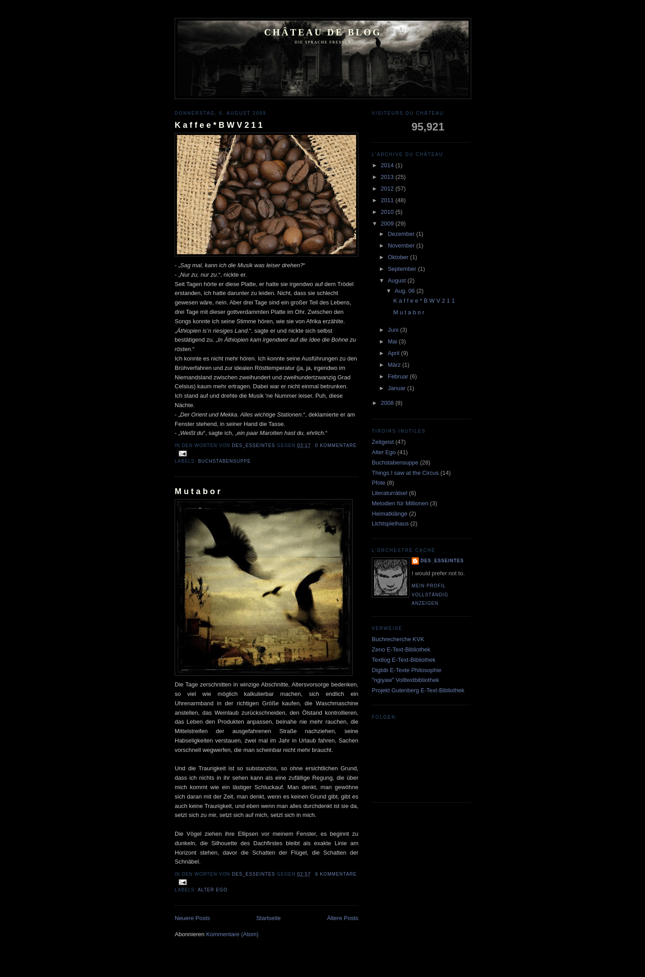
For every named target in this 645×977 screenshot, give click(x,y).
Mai (393, 341)
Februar (399, 376)
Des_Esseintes (254, 445)
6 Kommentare (336, 874)
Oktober (399, 257)
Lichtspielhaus (390, 523)
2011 (388, 200)
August (398, 280)
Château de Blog (323, 32)
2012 (388, 188)
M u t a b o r (197, 491)
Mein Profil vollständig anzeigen (430, 594)
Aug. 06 (405, 290)
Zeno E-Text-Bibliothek (401, 649)
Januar (397, 388)
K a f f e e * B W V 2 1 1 (218, 125)
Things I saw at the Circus (405, 472)
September (403, 268)
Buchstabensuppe (224, 461)
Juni (394, 329)
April (394, 353)
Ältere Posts (342, 918)
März (395, 364)
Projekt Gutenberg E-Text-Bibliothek (418, 690)
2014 (388, 165)
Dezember (402, 233)
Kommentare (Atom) (232, 934)
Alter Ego (212, 889)
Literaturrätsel (389, 493)
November (402, 245)
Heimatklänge (390, 513)
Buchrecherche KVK (398, 639)
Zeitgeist (383, 442)
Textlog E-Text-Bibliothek (403, 659)
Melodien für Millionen (400, 503)
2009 (388, 223)
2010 (388, 211)
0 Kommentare (336, 445)
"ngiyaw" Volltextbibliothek (405, 680)
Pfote (378, 482)
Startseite (268, 918)
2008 (388, 402)
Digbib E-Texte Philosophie (406, 670)
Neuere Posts (192, 918)
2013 (388, 177)
